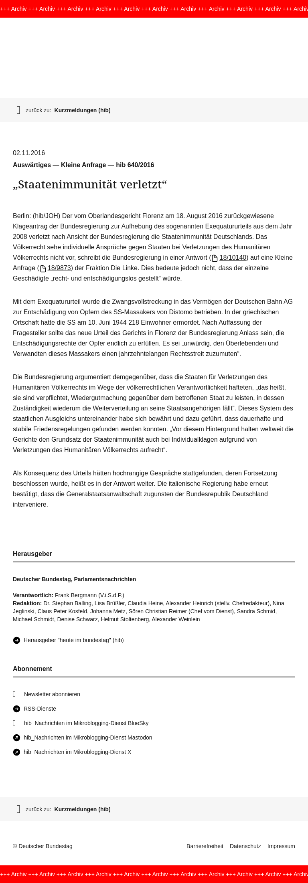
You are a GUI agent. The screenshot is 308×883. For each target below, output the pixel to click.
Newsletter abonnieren (52, 694)
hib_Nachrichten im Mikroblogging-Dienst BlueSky (86, 723)
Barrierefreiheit (204, 846)
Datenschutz (245, 846)
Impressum (281, 846)
